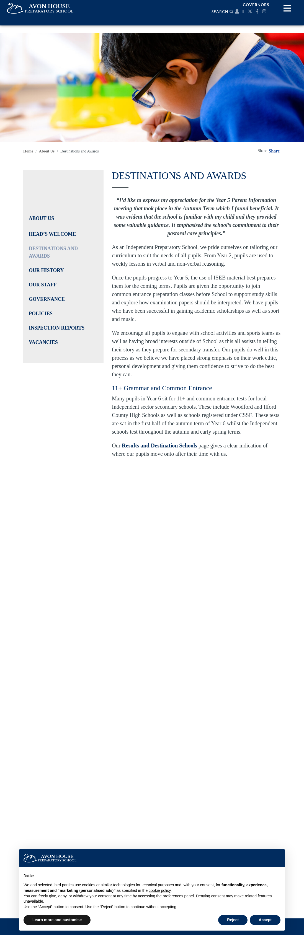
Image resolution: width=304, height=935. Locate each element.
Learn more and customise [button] (57, 920)
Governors (256, 4)
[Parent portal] (237, 11)
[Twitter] (251, 11)
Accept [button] (265, 920)
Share (274, 151)
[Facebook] (258, 11)
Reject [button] (233, 920)
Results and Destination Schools (159, 445)
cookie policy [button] (160, 890)
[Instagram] (264, 11)
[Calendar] (243, 11)
